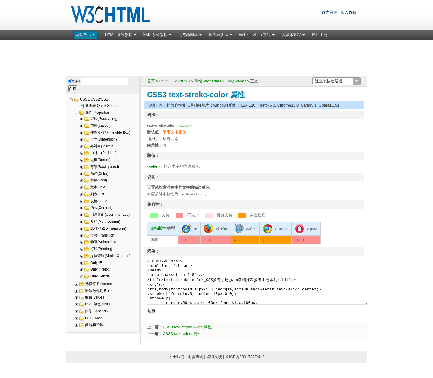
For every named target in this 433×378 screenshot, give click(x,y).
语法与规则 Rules (99, 291)
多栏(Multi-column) (105, 221)
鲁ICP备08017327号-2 (244, 366)
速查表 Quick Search (101, 106)
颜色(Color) (99, 174)
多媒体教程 (291, 35)
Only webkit (236, 81)
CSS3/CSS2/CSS (174, 81)
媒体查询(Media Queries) (110, 256)
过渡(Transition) (102, 235)
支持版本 (158, 228)
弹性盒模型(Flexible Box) (110, 132)
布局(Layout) (100, 125)
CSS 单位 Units (97, 304)
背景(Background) (104, 167)
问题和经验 (94, 325)
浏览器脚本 (188, 35)
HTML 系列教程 (118, 35)
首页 (151, 81)
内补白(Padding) (103, 153)
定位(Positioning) (104, 118)
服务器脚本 (218, 35)
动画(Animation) (103, 242)
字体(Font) (98, 180)
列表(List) (98, 194)
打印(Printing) (101, 249)
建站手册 (319, 35)
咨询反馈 (214, 366)
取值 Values (94, 297)
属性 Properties (208, 81)
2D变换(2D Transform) (108, 228)
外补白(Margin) (102, 146)
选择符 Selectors (98, 284)
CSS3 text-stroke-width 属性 (187, 336)
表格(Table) (99, 201)
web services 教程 (255, 35)
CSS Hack (93, 318)
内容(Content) (101, 208)
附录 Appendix (96, 311)
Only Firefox (100, 269)
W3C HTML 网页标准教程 (111, 15)
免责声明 (195, 366)
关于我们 (176, 366)
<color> (185, 125)
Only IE (96, 263)
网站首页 (83, 35)
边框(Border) (100, 160)
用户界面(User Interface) (110, 214)
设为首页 (329, 12)
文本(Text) (98, 187)
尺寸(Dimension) (103, 139)
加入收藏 (348, 12)
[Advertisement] (216, 56)
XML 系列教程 (155, 35)
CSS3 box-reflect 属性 (182, 342)
